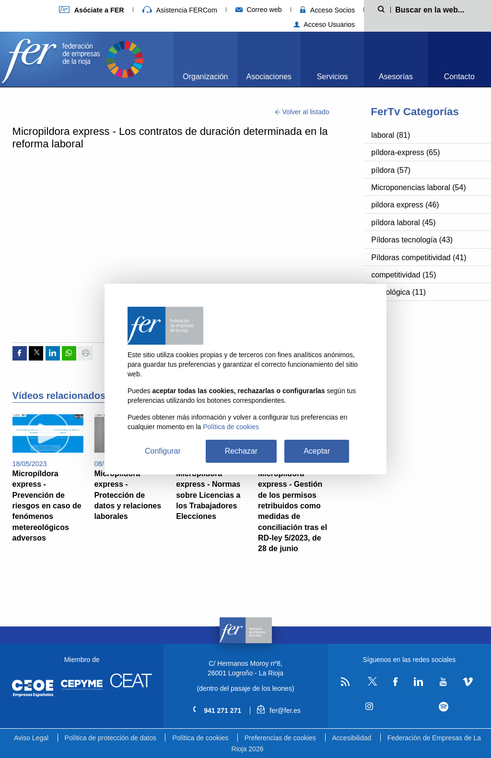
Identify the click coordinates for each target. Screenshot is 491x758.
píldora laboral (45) (403, 222)
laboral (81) (390, 135)
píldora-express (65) (405, 152)
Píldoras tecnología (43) (412, 240)
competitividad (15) (403, 275)
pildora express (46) (405, 205)
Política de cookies (200, 738)
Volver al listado (302, 112)
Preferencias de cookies (280, 738)
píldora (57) (390, 170)
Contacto (459, 76)
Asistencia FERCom (179, 10)
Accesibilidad (352, 738)
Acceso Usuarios (324, 24)
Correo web (258, 9)
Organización (205, 76)
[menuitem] (205, 59)
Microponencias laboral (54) (418, 187)
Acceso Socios (327, 10)
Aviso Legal (31, 738)
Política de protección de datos (110, 738)
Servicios (332, 76)
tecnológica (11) (398, 292)
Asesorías (396, 76)
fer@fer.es (279, 710)
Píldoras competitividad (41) (418, 257)
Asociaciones (269, 76)
